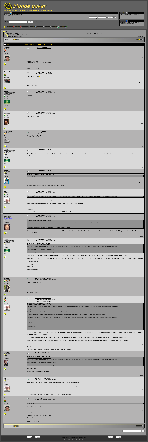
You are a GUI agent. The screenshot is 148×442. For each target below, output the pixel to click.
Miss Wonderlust (130, 23)
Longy (6, 91)
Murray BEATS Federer (16, 36)
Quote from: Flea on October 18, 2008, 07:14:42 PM (38, 219)
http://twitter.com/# (31, 292)
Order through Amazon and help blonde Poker (129, 14)
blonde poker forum (11, 31)
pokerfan (6, 278)
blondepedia (15, 10)
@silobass (29, 85)
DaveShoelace (8, 131)
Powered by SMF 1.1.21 (67, 437)
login (16, 14)
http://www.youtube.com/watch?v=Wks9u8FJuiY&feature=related (40, 126)
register (20, 14)
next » (143, 36)
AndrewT (6, 215)
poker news (7, 10)
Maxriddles (7, 112)
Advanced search (38, 21)
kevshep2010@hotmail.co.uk (33, 68)
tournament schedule (33, 10)
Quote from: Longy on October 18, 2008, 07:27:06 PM (39, 301)
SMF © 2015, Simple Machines (79, 437)
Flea (5, 191)
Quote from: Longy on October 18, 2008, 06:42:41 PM (39, 195)
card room (23, 10)
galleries (49, 10)
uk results (43, 10)
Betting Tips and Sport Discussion (18, 34)
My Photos (34, 85)
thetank (6, 170)
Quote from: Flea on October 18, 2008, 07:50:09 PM (38, 401)
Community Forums (12, 33)
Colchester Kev (8, 47)
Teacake (6, 352)
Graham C (7, 72)
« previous (139, 36)
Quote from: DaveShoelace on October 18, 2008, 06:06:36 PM (40, 174)
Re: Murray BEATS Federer (43, 72)
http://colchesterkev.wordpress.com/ (34, 64)
